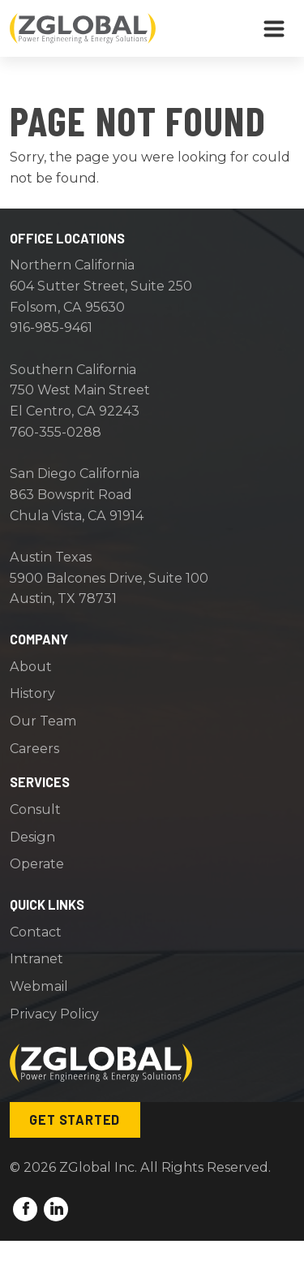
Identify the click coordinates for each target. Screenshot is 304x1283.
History (32, 693)
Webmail (39, 986)
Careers (34, 748)
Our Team (43, 721)
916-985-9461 (51, 327)
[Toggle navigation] (274, 28)
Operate (37, 863)
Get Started (74, 1119)
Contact (36, 932)
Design (32, 837)
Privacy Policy (54, 1013)
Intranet (36, 958)
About (31, 666)
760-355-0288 (55, 432)
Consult (35, 809)
